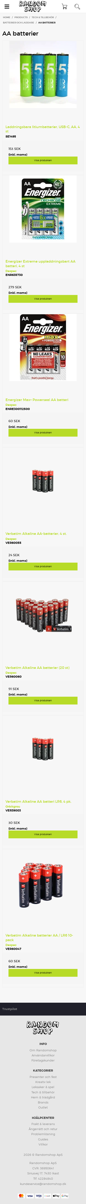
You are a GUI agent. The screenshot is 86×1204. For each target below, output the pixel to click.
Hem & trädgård (43, 1097)
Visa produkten (43, 160)
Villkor (43, 1144)
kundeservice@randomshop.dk (43, 1184)
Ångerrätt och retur (43, 1129)
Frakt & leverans (43, 1124)
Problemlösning (43, 1134)
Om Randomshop (43, 1050)
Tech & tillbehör (43, 1092)
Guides (43, 1139)
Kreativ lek (43, 1082)
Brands (43, 1102)
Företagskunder (43, 1060)
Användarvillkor (43, 1055)
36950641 (47, 1168)
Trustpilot (9, 1009)
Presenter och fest (43, 1077)
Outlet (43, 1107)
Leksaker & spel (43, 1087)
